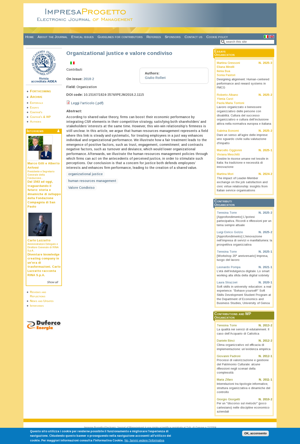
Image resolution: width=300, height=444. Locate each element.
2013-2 (267, 325)
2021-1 (267, 267)
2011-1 (267, 379)
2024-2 (267, 174)
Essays (34, 107)
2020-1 (267, 282)
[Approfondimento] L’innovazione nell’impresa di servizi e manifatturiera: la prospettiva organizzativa (244, 240)
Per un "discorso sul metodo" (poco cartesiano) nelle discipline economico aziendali (243, 407)
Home (29, 37)
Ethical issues (82, 37)
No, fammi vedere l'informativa (144, 442)
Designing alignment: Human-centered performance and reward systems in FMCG (243, 83)
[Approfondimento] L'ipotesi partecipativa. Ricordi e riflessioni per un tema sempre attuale (244, 221)
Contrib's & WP (40, 117)
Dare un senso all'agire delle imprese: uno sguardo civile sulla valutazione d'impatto (242, 139)
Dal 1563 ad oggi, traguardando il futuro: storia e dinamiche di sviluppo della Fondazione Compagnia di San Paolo (44, 194)
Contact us (193, 37)
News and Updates (41, 301)
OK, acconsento (255, 435)
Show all (52, 282)
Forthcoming (40, 91)
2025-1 (267, 150)
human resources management (92, 181)
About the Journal (53, 37)
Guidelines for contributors (120, 37)
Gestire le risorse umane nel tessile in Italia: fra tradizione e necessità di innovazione (242, 163)
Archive (36, 97)
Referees (153, 37)
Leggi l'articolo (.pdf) (87, 103)
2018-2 (88, 79)
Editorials (36, 102)
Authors (35, 121)
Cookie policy (217, 37)
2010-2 (267, 399)
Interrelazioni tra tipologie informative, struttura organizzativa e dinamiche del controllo (243, 388)
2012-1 (267, 356)
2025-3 (267, 63)
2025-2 (267, 95)
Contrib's (36, 112)
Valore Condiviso (81, 187)
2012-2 (267, 340)
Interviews (37, 305)
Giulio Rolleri (155, 78)
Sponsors (173, 37)
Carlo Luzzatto (38, 240)
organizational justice (85, 174)
